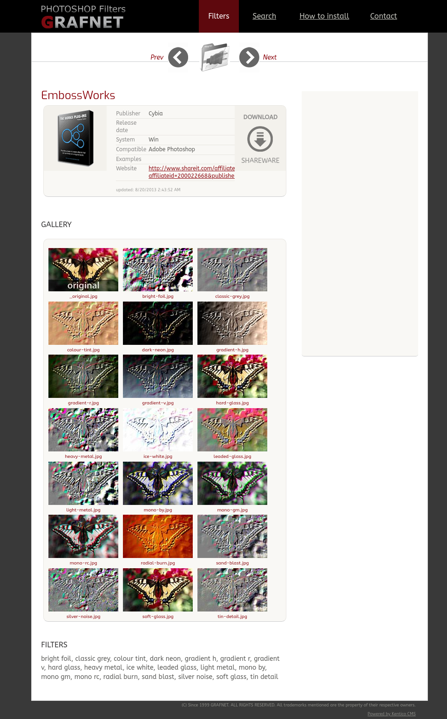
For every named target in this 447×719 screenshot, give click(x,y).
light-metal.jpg (83, 507)
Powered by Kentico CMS (392, 714)
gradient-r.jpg (83, 400)
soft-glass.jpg (158, 613)
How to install (324, 16)
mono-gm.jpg (232, 507)
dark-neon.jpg (158, 347)
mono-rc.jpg (83, 560)
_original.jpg (83, 293)
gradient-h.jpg (232, 347)
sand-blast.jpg (232, 560)
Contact (383, 16)
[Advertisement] (360, 293)
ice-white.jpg (158, 453)
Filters (218, 16)
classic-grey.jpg (232, 293)
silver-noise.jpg (83, 613)
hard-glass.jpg (232, 400)
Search (265, 16)
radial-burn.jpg (158, 560)
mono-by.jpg (158, 507)
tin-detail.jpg (232, 613)
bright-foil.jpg (158, 293)
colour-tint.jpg (83, 347)
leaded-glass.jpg (232, 453)
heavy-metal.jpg (83, 453)
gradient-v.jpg (158, 400)
